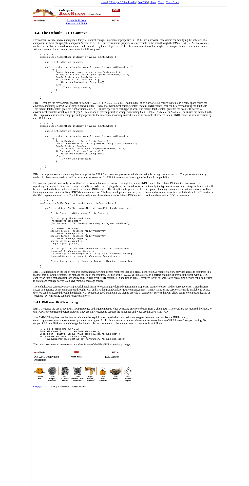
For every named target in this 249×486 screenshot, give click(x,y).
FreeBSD (143, 2)
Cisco (161, 2)
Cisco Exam (172, 2)
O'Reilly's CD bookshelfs (122, 2)
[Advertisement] (15, 241)
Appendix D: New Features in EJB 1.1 (76, 22)
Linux (153, 2)
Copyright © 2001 (41, 421)
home (104, 2)
